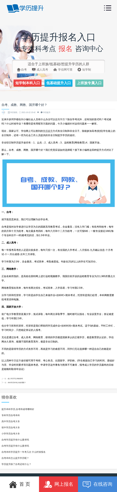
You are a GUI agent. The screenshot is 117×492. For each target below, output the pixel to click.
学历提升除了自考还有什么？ (16, 464)
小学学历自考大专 (11, 433)
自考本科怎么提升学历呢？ (15, 458)
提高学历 (60, 119)
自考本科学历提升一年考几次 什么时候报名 (24, 452)
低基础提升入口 (58, 83)
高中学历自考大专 (11, 421)
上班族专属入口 (89, 83)
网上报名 (58, 484)
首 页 (19, 484)
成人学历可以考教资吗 (15, 378)
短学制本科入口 (27, 83)
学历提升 (16, 360)
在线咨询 (97, 484)
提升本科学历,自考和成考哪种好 (18, 409)
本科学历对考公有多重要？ (17, 382)
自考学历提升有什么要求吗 (15, 439)
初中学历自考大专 (11, 427)
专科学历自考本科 (11, 415)
